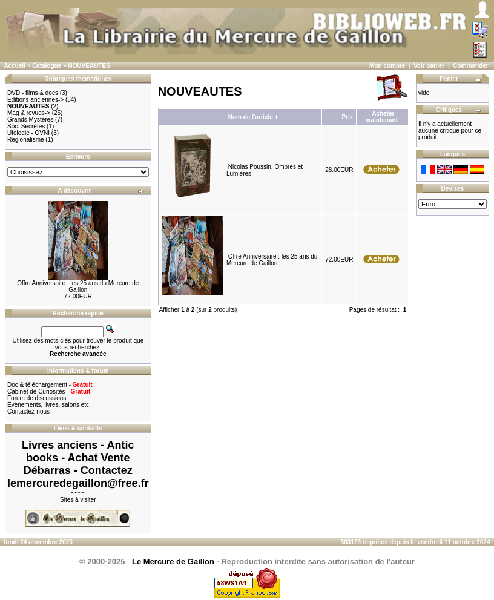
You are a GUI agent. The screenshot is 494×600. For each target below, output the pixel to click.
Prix (347, 117)
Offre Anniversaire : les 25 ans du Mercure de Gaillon (78, 286)
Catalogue (46, 65)
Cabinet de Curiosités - (48, 391)
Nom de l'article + (253, 117)
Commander (470, 65)
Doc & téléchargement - (50, 384)
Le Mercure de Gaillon (173, 561)
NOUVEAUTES (89, 65)
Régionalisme (25, 139)
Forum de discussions (36, 398)
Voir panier (429, 65)
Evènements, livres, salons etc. (49, 404)
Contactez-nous (28, 411)
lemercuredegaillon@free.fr (78, 483)
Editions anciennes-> (35, 99)
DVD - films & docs (32, 93)
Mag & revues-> (28, 113)
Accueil (14, 65)
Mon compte (387, 65)
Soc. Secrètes (26, 126)
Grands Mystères (30, 119)
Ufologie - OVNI (28, 133)
